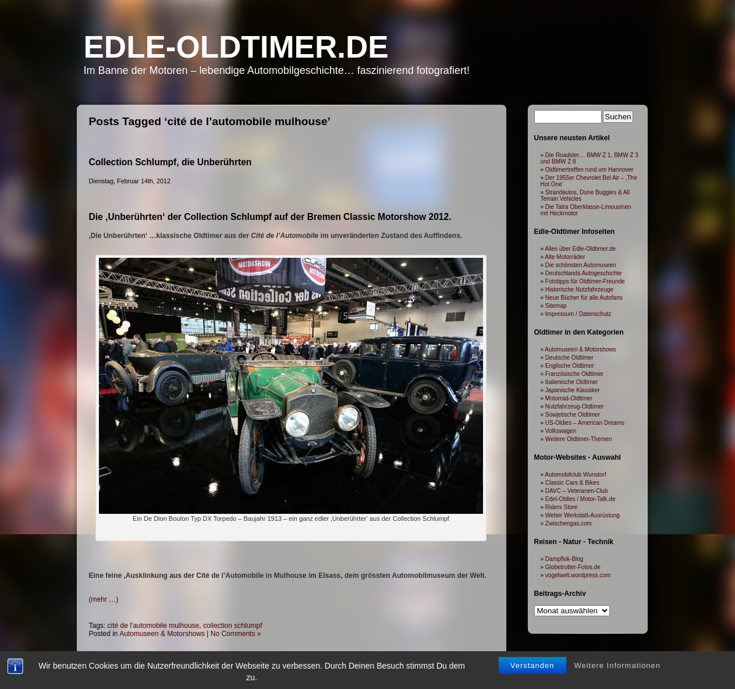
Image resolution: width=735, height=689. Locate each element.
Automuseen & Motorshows (162, 634)
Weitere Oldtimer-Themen (578, 439)
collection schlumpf (232, 625)
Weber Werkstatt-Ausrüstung (582, 515)
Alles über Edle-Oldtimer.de (580, 249)
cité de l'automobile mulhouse (154, 625)
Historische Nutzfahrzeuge (579, 289)
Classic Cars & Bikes (572, 483)
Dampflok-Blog (564, 559)
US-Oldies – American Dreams (584, 423)
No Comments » (236, 634)
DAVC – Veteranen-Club (576, 491)
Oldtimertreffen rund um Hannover (589, 169)
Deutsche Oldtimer (569, 357)
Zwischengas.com (568, 523)
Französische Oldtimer (574, 374)
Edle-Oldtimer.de (236, 47)
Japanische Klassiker (572, 390)
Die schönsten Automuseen (580, 265)
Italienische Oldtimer (571, 382)
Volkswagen (560, 431)
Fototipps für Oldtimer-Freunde (585, 281)
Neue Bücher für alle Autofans (584, 297)
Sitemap (556, 306)
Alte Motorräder (565, 257)
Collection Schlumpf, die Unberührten (170, 162)
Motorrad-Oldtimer (568, 398)
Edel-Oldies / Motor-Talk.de (580, 499)
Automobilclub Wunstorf (575, 474)
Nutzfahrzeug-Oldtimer (574, 406)
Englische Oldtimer (569, 366)
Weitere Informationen (617, 666)
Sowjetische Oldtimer (572, 414)
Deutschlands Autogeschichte (583, 273)
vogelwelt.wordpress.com (577, 575)
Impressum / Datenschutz (578, 314)
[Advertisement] (291, 552)
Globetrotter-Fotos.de (573, 567)
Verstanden (532, 666)
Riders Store (561, 507)
